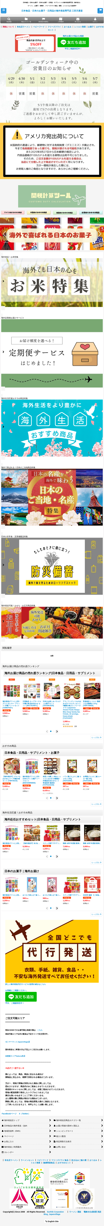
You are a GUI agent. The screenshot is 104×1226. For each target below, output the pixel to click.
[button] (3, 10)
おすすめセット (64, 1163)
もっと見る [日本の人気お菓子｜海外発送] (96, 914)
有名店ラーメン (23, 27)
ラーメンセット (27, 1160)
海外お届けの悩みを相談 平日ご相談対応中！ (73, 42)
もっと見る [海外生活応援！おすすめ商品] (96, 862)
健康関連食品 (49, 1163)
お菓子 (91, 27)
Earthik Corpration (55, 1212)
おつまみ (67, 27)
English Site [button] (51, 1221)
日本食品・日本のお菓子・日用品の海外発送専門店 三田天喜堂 (52, 10)
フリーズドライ (54, 27)
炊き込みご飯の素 (79, 1160)
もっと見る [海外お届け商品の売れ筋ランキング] (96, 737)
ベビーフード (39, 27)
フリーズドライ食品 (59, 1160)
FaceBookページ (9, 1114)
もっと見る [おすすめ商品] (96, 804)
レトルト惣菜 (80, 27)
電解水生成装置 (90, 1212)
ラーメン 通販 (75, 1212)
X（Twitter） (24, 1114)
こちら (40, 1030)
